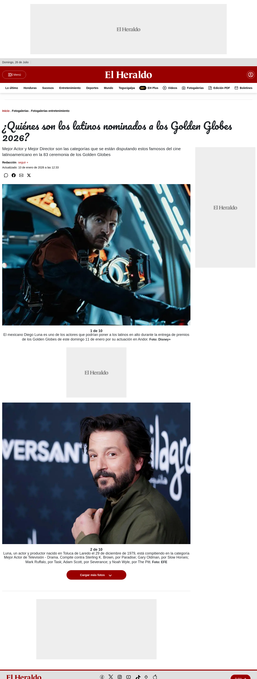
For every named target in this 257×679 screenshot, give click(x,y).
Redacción (15, 162)
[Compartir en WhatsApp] (6, 175)
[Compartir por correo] (21, 175)
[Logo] (128, 74)
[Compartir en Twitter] (29, 175)
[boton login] (251, 75)
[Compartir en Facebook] (13, 175)
